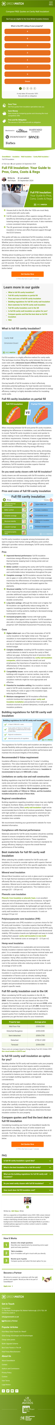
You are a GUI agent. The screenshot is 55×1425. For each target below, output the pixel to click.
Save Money (13, 111)
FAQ (10, 320)
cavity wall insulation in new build (32, 936)
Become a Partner (11, 1321)
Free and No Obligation (17, 120)
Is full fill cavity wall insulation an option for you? (27, 311)
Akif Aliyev (15, 1211)
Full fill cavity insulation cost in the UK (23, 308)
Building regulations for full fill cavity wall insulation (29, 302)
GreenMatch (6, 157)
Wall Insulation (26, 157)
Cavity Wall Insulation (41, 157)
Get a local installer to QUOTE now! (14, 1051)
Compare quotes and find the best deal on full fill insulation (27, 315)
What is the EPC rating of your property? (27, 26)
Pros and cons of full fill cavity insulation (24, 299)
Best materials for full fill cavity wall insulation (26, 305)
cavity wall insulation (32, 808)
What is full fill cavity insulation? (21, 292)
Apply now (7, 1286)
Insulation (15, 157)
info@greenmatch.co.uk (10, 1317)
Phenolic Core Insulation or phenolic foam (19, 898)
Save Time (12, 104)
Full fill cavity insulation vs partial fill (23, 295)
